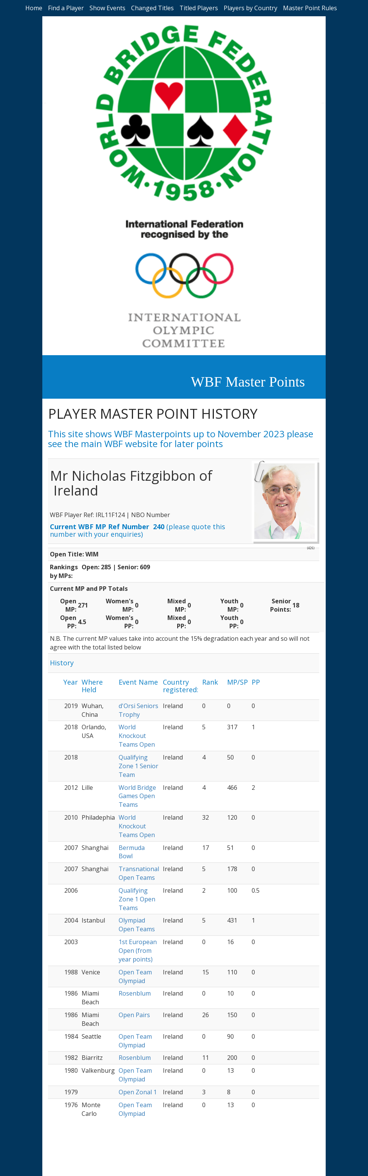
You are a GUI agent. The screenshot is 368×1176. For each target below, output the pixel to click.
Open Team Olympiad (135, 976)
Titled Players (198, 8)
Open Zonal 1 (138, 1092)
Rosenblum (135, 993)
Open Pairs (134, 1015)
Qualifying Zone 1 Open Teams (137, 899)
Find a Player (66, 8)
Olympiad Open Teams (137, 924)
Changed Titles (152, 8)
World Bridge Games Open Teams (137, 796)
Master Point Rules (310, 8)
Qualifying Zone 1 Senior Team (138, 766)
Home (33, 8)
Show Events (107, 8)
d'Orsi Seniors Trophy (138, 710)
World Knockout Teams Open (137, 736)
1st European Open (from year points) (138, 950)
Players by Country (250, 8)
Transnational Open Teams (139, 873)
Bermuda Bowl (132, 852)
